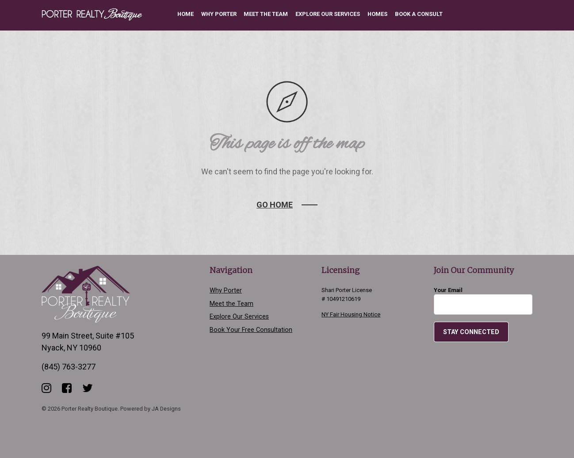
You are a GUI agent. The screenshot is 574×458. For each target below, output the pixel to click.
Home (185, 14)
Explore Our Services (327, 14)
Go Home (274, 204)
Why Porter (219, 14)
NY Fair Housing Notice (350, 314)
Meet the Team (266, 14)
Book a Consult (419, 14)
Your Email (483, 301)
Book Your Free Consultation (251, 330)
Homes (377, 14)
